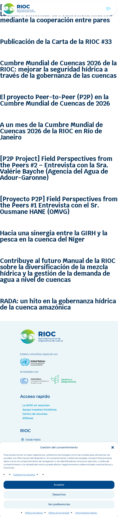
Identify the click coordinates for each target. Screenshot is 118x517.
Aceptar (59, 490)
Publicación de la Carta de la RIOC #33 (56, 42)
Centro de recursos (34, 413)
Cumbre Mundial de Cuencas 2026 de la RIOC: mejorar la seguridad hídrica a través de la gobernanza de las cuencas (58, 69)
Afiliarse (27, 418)
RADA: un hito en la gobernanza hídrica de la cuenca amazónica (58, 304)
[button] (112, 452)
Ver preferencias (59, 509)
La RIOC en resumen (36, 405)
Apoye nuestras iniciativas (39, 409)
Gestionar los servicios (24, 480)
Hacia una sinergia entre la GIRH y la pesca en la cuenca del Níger (53, 236)
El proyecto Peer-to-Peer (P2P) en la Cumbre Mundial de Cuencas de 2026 (55, 100)
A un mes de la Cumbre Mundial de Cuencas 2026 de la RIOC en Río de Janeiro (51, 131)
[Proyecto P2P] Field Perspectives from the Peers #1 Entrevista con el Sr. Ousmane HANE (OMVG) (59, 205)
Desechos (59, 499)
